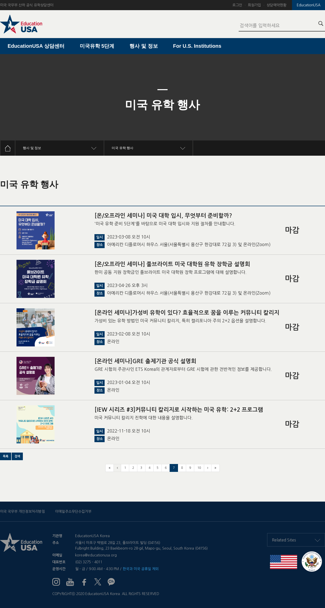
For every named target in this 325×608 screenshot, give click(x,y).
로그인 (237, 5)
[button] (5, 456)
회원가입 (254, 5)
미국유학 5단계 (97, 46)
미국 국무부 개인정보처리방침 (22, 511)
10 (199, 467)
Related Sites (296, 540)
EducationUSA (308, 5)
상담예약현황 (276, 5)
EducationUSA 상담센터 (36, 46)
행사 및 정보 (143, 46)
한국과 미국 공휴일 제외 (141, 569)
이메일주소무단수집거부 (73, 511)
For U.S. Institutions (197, 46)
